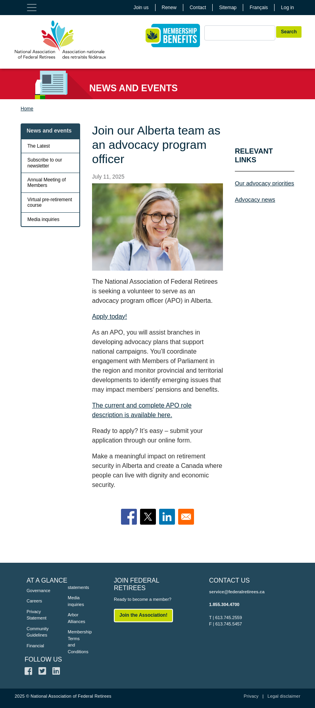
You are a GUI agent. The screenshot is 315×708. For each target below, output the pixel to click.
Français (259, 7)
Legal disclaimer (283, 696)
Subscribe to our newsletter (44, 162)
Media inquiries (43, 219)
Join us (141, 7)
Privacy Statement (35, 615)
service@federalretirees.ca (237, 591)
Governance (35, 590)
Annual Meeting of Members (46, 182)
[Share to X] (148, 517)
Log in (287, 7)
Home (27, 109)
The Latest (38, 146)
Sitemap (227, 7)
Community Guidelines (35, 632)
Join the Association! (143, 615)
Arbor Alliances (76, 618)
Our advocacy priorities (264, 183)
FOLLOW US (43, 659)
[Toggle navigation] (32, 7)
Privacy (251, 696)
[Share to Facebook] (129, 517)
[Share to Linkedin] (167, 517)
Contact (198, 7)
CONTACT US (229, 580)
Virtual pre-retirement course (49, 202)
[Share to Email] (186, 517)
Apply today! (109, 316)
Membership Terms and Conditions (76, 641)
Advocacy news (255, 199)
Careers (34, 600)
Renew (169, 7)
